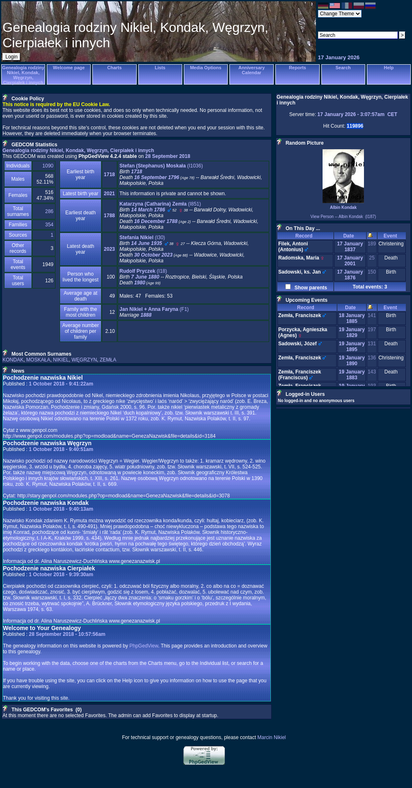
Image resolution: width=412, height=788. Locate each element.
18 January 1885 (352, 318)
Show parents (309, 288)
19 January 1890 (352, 360)
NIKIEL (61, 360)
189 (372, 244)
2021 (109, 193)
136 (372, 358)
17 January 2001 (350, 261)
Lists (160, 67)
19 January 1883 (352, 375)
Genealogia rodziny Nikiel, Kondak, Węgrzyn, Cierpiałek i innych (23, 75)
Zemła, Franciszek (299, 315)
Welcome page (69, 67)
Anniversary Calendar (252, 70)
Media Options (206, 67)
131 (372, 344)
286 (49, 211)
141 (372, 315)
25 (371, 258)
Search (343, 67)
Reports (297, 67)
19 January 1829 (352, 332)
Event (391, 236)
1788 (109, 215)
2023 (109, 249)
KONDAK (13, 360)
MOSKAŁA (38, 360)
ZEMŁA (108, 360)
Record (305, 236)
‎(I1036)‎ (161, 166)
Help (389, 67)
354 (49, 225)
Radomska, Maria (298, 258)
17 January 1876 (350, 275)
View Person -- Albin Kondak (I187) (343, 216)
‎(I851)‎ (160, 204)
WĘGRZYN (84, 360)
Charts (114, 67)
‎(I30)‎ (142, 237)
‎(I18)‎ (143, 271)
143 (372, 372)
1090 (47, 166)
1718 (109, 174)
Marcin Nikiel (272, 737)
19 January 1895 (352, 346)
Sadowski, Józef (297, 344)
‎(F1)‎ (154, 309)
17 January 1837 (350, 246)
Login (11, 57)
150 (372, 272)
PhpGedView (144, 646)
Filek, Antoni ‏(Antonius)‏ (293, 246)
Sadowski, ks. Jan (299, 272)
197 (372, 329)
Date (350, 236)
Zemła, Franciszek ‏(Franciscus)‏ (299, 375)
